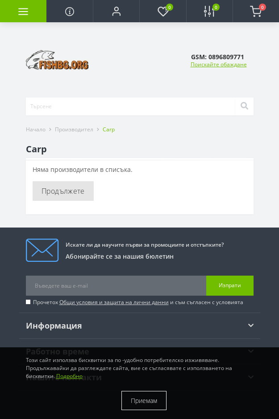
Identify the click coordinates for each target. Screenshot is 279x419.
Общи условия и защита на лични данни (114, 302)
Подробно (69, 376)
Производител (74, 129)
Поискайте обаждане (219, 64)
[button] (116, 11)
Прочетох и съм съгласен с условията (138, 302)
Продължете (63, 191)
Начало (36, 129)
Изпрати (230, 285)
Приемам (144, 400)
